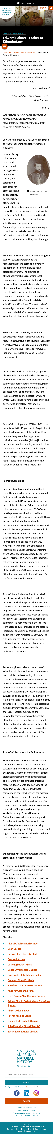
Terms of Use (37, 1126)
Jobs (37, 1129)
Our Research (14, 52)
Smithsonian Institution (20, 1126)
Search (51, 8)
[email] (26, 1074)
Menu (43, 8)
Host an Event (26, 1129)
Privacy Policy (13, 1129)
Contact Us (30, 1131)
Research (31, 52)
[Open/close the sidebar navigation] (5, 46)
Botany (23, 52)
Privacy (32, 1087)
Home (5, 52)
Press (43, 1129)
